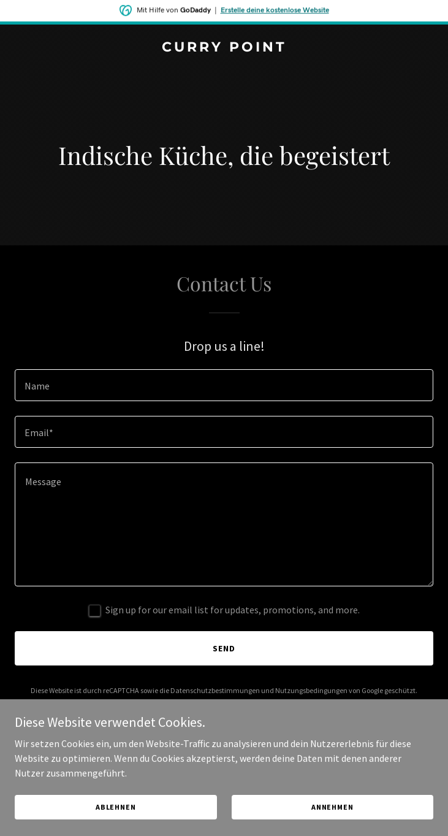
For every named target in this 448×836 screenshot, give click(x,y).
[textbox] (224, 385)
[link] (224, 48)
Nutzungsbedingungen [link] (311, 690)
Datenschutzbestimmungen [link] (215, 690)
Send (224, 648)
